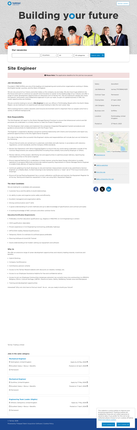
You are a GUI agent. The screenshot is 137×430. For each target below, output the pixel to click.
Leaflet (108, 151)
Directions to (100, 155)
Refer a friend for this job (105, 179)
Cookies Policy (48, 423)
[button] (111, 140)
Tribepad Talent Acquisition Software (29, 423)
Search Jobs (97, 55)
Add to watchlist (102, 165)
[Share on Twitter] (102, 189)
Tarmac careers (123, 3)
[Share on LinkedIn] (108, 189)
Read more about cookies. (107, 420)
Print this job (100, 172)
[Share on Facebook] (95, 189)
